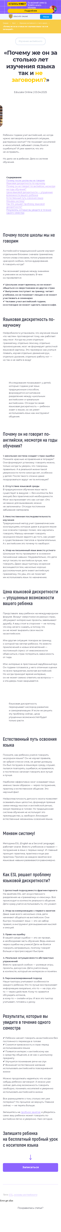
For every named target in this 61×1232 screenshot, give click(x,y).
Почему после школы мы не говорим (25, 180)
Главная (5, 23)
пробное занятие (31, 1112)
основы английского (25, 1194)
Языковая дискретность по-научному (25, 183)
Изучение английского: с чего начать (33, 23)
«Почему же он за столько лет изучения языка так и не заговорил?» (25, 27)
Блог (14, 23)
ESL (11, 1194)
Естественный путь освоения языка (24, 198)
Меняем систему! (15, 201)
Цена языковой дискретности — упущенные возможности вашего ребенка (29, 193)
